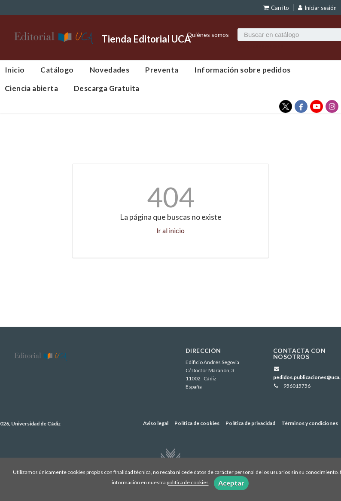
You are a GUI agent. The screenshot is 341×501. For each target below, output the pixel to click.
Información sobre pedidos (242, 69)
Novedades (110, 69)
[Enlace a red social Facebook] (301, 106)
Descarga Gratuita (107, 88)
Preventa (161, 69)
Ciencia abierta (31, 88)
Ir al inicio (170, 230)
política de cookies (188, 483)
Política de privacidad (250, 423)
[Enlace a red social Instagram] (332, 106)
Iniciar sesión (317, 7)
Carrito (276, 7)
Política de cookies (196, 423)
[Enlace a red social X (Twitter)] (285, 106)
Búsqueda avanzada (260, 45)
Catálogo (56, 69)
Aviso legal (155, 423)
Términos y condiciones (309, 423)
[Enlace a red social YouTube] (316, 106)
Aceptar (231, 483)
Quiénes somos (208, 34)
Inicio (14, 69)
